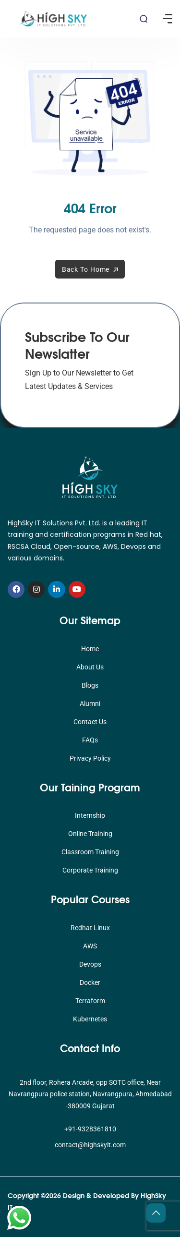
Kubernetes (90, 1019)
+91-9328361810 (90, 1129)
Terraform (90, 1001)
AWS (90, 946)
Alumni (90, 703)
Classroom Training (90, 852)
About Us (90, 667)
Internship (90, 815)
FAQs (90, 740)
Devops (90, 964)
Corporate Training (90, 870)
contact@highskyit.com (90, 1145)
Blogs (90, 685)
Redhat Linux (90, 928)
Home (90, 649)
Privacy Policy (90, 758)
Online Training (90, 833)
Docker (90, 982)
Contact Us (90, 722)
